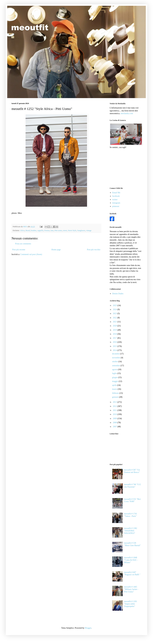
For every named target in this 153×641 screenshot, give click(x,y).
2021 (115, 322)
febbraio (115, 393)
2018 (115, 334)
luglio (114, 373)
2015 (115, 346)
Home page (56, 250)
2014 (115, 350)
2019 (115, 330)
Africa (22, 230)
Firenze (47, 230)
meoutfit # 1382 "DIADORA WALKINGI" (130, 530)
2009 (115, 418)
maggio (115, 381)
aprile (114, 385)
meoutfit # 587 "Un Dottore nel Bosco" (132, 471)
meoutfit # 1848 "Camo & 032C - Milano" (131, 560)
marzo (115, 389)
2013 (115, 402)
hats (52, 230)
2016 (115, 342)
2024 (115, 309)
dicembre (116, 354)
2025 (115, 305)
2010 (115, 414)
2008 (115, 422)
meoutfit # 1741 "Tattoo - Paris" (130, 515)
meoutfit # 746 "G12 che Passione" (132, 485)
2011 (115, 410)
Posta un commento (23, 244)
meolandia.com (127, 113)
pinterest (115, 206)
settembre (116, 365)
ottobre (115, 361)
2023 (115, 313)
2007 (115, 427)
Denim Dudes (117, 294)
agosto (115, 369)
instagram (116, 203)
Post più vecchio (93, 250)
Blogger (88, 628)
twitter (115, 199)
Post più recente (18, 250)
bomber (33, 230)
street (65, 230)
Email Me (116, 193)
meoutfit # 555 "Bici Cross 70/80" (132, 500)
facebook (116, 196)
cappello (40, 230)
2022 (115, 318)
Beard (28, 230)
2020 (115, 326)
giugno (115, 377)
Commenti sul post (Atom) (31, 254)
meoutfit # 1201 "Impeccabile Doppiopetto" (130, 603)
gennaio (115, 397)
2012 (115, 406)
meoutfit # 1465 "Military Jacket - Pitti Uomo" (131, 589)
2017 (115, 338)
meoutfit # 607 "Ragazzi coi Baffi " (132, 573)
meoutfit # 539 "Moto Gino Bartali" (132, 544)
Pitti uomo (58, 230)
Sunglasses (81, 230)
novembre (116, 358)
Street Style (72, 230)
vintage (88, 230)
